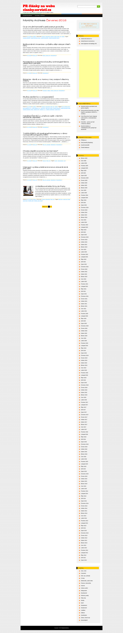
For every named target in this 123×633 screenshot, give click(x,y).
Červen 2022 (84, 269)
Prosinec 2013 (84, 521)
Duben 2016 (84, 452)
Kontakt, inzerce (40, 15)
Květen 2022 (84, 272)
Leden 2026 (84, 163)
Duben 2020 (84, 333)
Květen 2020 (84, 331)
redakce (34, 36)
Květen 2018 (84, 390)
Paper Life (35, 55)
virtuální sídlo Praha (38, 200)
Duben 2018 (84, 393)
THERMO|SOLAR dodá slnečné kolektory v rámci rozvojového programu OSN (45, 134)
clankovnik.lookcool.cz (86, 39)
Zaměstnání (84, 615)
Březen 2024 (84, 217)
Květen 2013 (84, 538)
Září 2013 (83, 528)
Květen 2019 (84, 360)
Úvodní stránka (27, 15)
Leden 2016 (84, 459)
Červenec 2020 (84, 326)
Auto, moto (83, 571)
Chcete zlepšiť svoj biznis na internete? (40, 151)
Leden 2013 (84, 548)
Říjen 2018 (83, 378)
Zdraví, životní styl (46, 55)
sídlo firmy (43, 108)
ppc (64, 160)
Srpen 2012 (84, 560)
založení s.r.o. (43, 109)
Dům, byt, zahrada (46, 144)
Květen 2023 (84, 242)
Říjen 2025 (83, 171)
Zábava (48, 90)
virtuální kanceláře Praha (54, 37)
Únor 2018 (83, 397)
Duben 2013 (84, 540)
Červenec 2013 (84, 533)
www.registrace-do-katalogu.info (89, 44)
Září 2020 (83, 321)
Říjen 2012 (83, 555)
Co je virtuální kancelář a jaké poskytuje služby (43, 27)
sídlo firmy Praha (48, 108)
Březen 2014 (84, 513)
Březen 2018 (84, 395)
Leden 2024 (84, 222)
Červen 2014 (84, 506)
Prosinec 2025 (84, 166)
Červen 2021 (84, 299)
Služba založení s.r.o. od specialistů (38, 97)
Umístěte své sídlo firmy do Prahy (50, 186)
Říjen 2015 (83, 467)
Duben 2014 (84, 511)
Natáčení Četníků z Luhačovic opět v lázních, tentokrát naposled (43, 116)
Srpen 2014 (84, 501)
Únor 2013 (83, 545)
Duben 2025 (84, 185)
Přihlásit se (83, 140)
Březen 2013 (84, 543)
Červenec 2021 (84, 296)
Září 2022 (83, 262)
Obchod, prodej (53, 36)
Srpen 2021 (84, 294)
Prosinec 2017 (84, 402)
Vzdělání (83, 610)
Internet (44, 160)
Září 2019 (83, 351)
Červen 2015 (84, 476)
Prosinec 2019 (84, 343)
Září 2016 (83, 439)
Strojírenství (84, 608)
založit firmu (57, 109)
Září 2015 (83, 469)
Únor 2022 (83, 279)
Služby (63, 36)
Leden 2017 (84, 430)
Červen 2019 (84, 358)
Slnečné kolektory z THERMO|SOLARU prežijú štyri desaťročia (88, 128)
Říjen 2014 (83, 496)
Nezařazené (84, 593)
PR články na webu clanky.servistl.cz (39, 8)
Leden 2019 (84, 370)
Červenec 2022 (84, 267)
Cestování (45, 90)
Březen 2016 (84, 454)
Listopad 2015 (84, 464)
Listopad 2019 (84, 346)
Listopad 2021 (84, 286)
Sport (82, 603)
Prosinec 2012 (84, 550)
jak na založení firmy (66, 106)
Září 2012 (83, 558)
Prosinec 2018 (84, 373)
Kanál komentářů (85, 145)
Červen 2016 (84, 447)
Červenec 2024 (84, 208)
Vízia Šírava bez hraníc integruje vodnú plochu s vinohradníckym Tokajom (89, 118)
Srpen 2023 (84, 235)
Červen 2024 (84, 210)
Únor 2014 (83, 516)
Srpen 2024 (84, 205)
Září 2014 (83, 499)
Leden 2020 (84, 341)
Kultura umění (84, 588)
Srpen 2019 (84, 353)
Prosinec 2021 (84, 284)
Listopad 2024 (84, 198)
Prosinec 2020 (84, 314)
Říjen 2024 (83, 200)
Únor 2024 (83, 220)
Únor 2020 (83, 338)
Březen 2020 (84, 336)
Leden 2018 (84, 400)
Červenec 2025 (84, 178)
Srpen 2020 (84, 324)
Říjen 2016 (83, 437)
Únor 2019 (83, 368)
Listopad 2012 (84, 553)
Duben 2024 (84, 215)
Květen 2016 (84, 449)
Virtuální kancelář (26, 37)
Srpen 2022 (84, 264)
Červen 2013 (84, 536)
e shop (55, 160)
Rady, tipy (59, 36)
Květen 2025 (84, 183)
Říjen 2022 (83, 259)
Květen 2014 (84, 508)
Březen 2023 (84, 247)
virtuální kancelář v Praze (28, 109)
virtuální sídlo (31, 200)
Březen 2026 (84, 158)
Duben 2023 (84, 245)
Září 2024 (83, 203)
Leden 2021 (84, 311)
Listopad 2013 (84, 523)
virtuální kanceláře (44, 37)
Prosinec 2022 (84, 254)
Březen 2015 (84, 484)
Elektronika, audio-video (87, 581)
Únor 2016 (83, 457)
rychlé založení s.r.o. (36, 108)
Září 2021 (83, 291)
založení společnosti (50, 109)
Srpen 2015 (84, 471)
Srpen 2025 (84, 176)
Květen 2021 (84, 301)
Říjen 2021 (83, 289)
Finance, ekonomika (46, 36)
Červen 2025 (84, 181)
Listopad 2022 (84, 257)
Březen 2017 (84, 425)
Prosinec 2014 (84, 491)
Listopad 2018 (84, 375)
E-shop (82, 578)
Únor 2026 (83, 161)
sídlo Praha (25, 200)
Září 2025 (83, 173)
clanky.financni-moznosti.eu (87, 41)
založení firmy (36, 109)
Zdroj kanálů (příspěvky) (87, 143)
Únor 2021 (83, 309)
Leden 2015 (84, 489)
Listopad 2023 (84, 227)
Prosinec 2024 (84, 195)
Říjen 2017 (83, 407)
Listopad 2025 (84, 168)
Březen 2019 (84, 365)
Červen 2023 (84, 240)
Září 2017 (83, 410)
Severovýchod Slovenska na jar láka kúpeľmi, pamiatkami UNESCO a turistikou (90, 112)
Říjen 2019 (83, 348)
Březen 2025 (84, 188)
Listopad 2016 (84, 434)
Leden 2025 (84, 193)
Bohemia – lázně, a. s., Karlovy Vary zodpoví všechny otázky (46, 80)
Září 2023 (83, 232)
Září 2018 (83, 380)
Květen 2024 (84, 213)
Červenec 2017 (84, 415)
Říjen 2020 (83, 319)
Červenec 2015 (84, 474)
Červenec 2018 (84, 385)
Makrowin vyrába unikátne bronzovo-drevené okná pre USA (45, 167)
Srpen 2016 (84, 442)
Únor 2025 (83, 190)
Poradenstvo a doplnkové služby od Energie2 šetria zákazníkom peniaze (46, 62)
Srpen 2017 (84, 412)
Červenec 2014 (84, 503)
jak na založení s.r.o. (27, 108)
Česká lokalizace (85, 148)
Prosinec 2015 (84, 462)
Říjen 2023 (83, 230)
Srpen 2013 (84, 531)
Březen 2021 (84, 306)
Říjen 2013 (83, 526)
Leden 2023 (84, 252)
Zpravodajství (53, 55)
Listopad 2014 (84, 494)
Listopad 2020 (84, 316)
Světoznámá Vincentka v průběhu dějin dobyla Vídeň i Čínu (47, 45)
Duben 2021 (84, 304)
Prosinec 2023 (84, 225)
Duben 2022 (84, 274)
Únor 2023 (83, 250)
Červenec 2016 (84, 444)
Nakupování (84, 591)
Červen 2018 (84, 388)
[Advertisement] (89, 74)
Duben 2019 (84, 363)
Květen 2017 (84, 420)
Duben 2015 (84, 481)
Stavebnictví (53, 144)
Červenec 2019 (84, 356)
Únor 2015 (83, 486)
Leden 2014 (84, 518)
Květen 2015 (84, 479)
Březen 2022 (84, 277)
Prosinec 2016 (84, 432)
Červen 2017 (84, 417)
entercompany (60, 160)
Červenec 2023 (84, 237)
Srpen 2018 (84, 383)
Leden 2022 (84, 282)
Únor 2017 (83, 427)
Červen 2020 (84, 328)
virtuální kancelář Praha (35, 37)
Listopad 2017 (84, 405)
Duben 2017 (84, 422)
